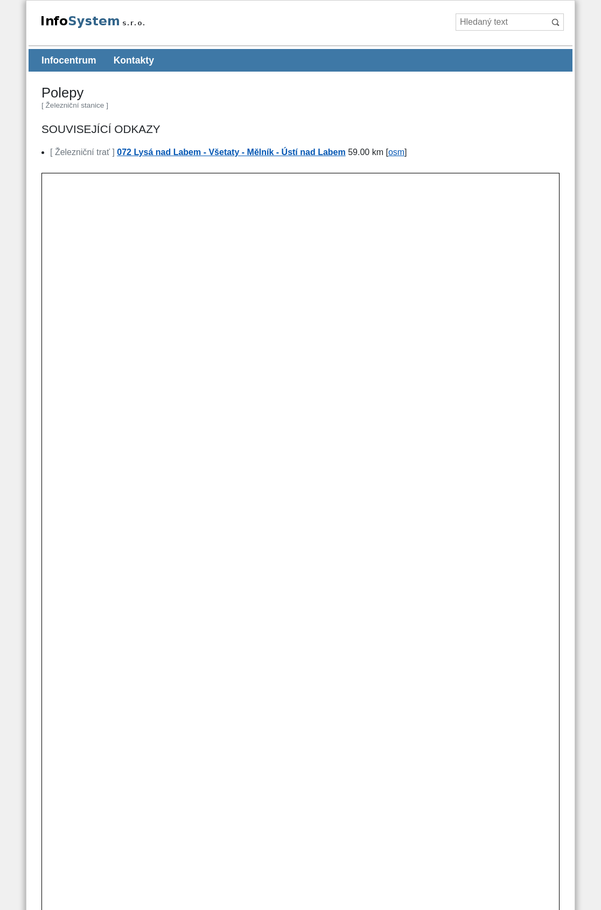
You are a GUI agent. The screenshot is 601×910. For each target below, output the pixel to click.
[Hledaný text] (501, 22)
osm (396, 152)
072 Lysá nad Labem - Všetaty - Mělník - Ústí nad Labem (231, 152)
